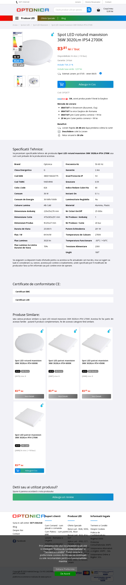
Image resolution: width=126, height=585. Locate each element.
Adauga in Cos (76, 84)
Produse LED (28, 18)
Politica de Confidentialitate (97, 533)
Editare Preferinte (65, 569)
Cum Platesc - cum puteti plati (56, 533)
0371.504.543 (24, 2)
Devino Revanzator (92, 2)
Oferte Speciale (48, 18)
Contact (108, 2)
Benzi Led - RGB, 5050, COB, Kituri (78, 530)
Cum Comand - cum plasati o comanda (54, 526)
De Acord (65, 573)
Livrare (78, 2)
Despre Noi (18, 530)
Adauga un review (63, 497)
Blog (63, 18)
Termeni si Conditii (98, 525)
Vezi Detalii (29, 396)
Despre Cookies (97, 529)
